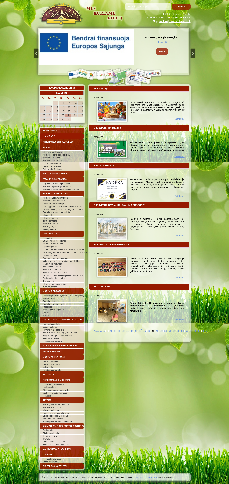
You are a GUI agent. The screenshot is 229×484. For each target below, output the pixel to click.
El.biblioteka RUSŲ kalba (54, 441)
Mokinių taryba (49, 226)
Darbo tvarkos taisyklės (53, 255)
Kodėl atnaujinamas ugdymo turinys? (60, 332)
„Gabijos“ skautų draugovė (55, 393)
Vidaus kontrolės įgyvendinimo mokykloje (62, 261)
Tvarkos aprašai (50, 287)
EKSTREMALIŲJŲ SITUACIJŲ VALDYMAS (63, 209)
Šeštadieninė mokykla (53, 419)
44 (140, 331)
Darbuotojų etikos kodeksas (55, 278)
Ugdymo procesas (53, 291)
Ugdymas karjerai (54, 357)
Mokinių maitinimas (52, 410)
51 (170, 331)
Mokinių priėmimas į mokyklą (56, 404)
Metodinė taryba (50, 223)
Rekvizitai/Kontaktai (55, 466)
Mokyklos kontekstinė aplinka (56, 155)
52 (174, 331)
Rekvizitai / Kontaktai (52, 169)
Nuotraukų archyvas (52, 459)
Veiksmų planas (50, 327)
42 (132, 331)
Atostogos (47, 307)
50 (165, 331)
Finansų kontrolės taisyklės (55, 272)
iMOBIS (46, 439)
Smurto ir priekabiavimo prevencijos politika (63, 275)
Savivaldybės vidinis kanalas (60, 345)
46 (148, 331)
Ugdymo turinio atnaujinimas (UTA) (63, 320)
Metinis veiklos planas (53, 244)
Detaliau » (179, 119)
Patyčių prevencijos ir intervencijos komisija (63, 206)
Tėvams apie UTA (51, 338)
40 (123, 331)
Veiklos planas (49, 367)
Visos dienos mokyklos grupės (57, 416)
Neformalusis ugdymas (57, 380)
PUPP (46, 312)
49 (161, 331)
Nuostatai (47, 238)
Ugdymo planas (50, 246)
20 (110, 331)
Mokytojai (47, 215)
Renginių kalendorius (62, 88)
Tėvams (47, 400)
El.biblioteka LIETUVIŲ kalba (56, 444)
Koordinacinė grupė (52, 364)
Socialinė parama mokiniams (56, 413)
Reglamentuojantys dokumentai (57, 335)
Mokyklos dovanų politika (54, 284)
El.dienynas (50, 130)
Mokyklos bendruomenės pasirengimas (61, 189)
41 (127, 331)
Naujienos (49, 136)
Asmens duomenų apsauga (55, 258)
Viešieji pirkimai (52, 351)
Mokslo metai (49, 298)
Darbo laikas (48, 430)
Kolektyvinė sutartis (52, 267)
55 (186, 331)
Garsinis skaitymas (51, 436)
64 (199, 331)
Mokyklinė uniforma (52, 407)
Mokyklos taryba (50, 218)
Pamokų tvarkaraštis (52, 304)
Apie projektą (162, 42)
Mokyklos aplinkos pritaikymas (57, 186)
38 (115, 331)
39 (119, 331)
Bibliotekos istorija (51, 433)
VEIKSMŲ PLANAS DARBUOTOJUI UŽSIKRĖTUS (63, 252)
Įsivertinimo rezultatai (52, 264)
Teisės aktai (48, 281)
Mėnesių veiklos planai (53, 310)
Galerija (48, 454)
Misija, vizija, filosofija (53, 152)
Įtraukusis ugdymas (55, 179)
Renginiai (47, 396)
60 (195, 331)
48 (157, 331)
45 (144, 331)
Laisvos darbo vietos (52, 163)
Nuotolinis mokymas (55, 173)
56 (191, 331)
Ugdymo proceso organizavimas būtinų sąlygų (63, 295)
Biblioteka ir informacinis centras (63, 426)
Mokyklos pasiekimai (52, 160)
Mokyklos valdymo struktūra (55, 198)
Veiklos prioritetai (51, 361)
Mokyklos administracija (54, 201)
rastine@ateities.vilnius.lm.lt (175, 21)
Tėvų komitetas (50, 221)
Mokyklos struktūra (55, 193)
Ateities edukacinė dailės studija (57, 390)
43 (136, 331)
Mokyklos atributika (52, 157)
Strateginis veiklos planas (54, 241)
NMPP (46, 315)
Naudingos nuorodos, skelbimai (57, 421)
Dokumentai (50, 234)
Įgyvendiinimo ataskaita (53, 330)
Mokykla (48, 147)
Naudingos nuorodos (52, 341)
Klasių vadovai (49, 229)
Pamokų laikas (49, 301)
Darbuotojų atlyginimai (57, 449)
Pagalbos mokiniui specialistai (56, 183)
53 (178, 331)
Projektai (49, 374)
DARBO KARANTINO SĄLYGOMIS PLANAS (63, 249)
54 (182, 331)
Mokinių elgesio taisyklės (58, 142)
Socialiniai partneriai (52, 166)
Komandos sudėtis (51, 324)
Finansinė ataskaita (52, 269)
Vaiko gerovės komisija (53, 203)
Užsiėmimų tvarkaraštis (53, 384)
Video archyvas (50, 462)
